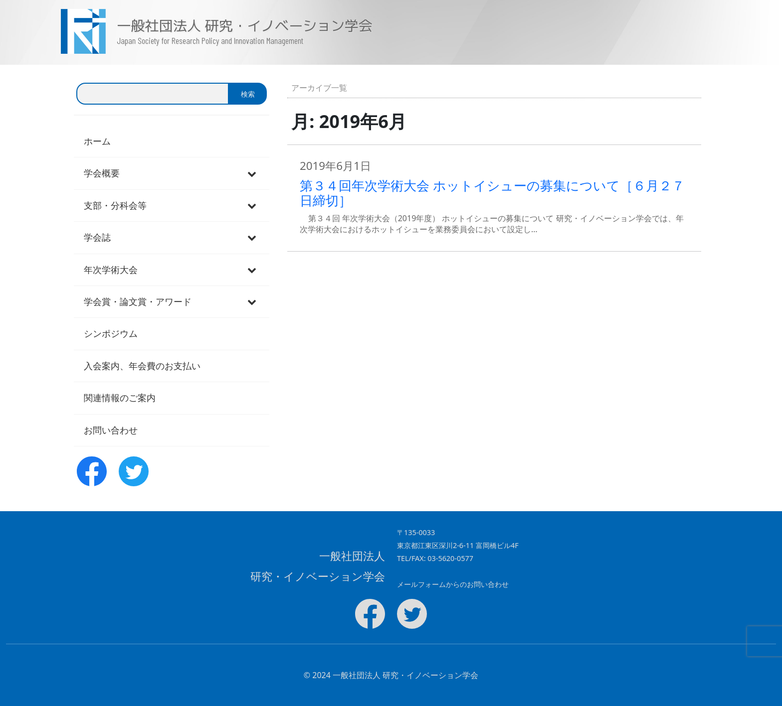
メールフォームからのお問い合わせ (453, 584)
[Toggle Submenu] (251, 173)
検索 (248, 94)
